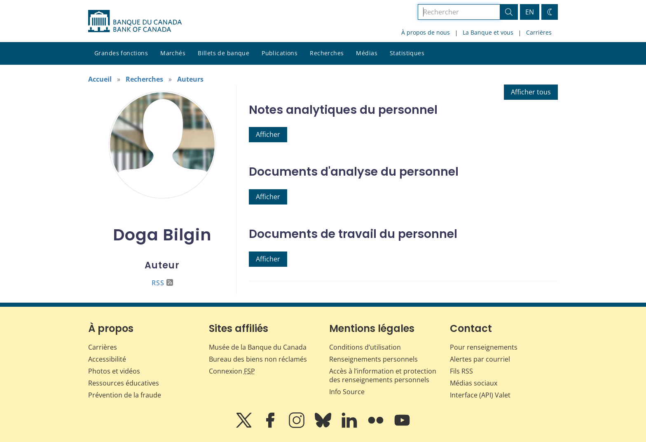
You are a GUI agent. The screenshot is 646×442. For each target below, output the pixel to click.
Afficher (268, 134)
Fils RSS (461, 371)
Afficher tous (531, 91)
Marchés (172, 53)
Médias (366, 53)
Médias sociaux (473, 383)
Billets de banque (223, 53)
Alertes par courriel (480, 359)
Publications (279, 53)
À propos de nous (425, 32)
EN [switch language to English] (529, 11)
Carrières (539, 32)
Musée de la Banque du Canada (258, 347)
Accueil (100, 79)
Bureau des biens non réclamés (258, 359)
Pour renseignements (483, 347)
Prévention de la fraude (124, 395)
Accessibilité (107, 359)
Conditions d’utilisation (365, 347)
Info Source (347, 391)
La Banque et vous (488, 32)
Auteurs (190, 79)
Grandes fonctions (121, 53)
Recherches (327, 53)
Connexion (232, 371)
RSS (162, 282)
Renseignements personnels (373, 359)
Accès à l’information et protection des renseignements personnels (382, 375)
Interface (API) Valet (480, 395)
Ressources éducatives (123, 383)
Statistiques (407, 53)
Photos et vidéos (114, 371)
